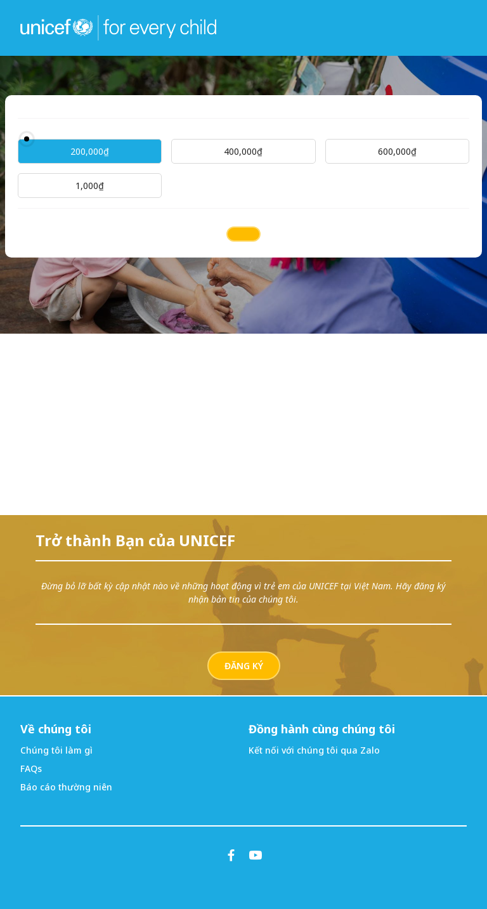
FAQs (31, 768)
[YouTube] (255, 855)
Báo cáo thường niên (66, 787)
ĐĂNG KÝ (243, 666)
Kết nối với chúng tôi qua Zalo (314, 750)
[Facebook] (231, 855)
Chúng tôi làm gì (56, 750)
